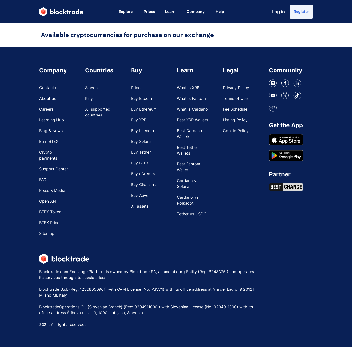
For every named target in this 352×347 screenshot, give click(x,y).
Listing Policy (235, 119)
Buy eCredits (143, 173)
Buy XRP (138, 119)
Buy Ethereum (144, 109)
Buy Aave (139, 195)
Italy (89, 98)
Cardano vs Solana (187, 183)
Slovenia (93, 87)
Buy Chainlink (143, 184)
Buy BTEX (140, 163)
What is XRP (188, 87)
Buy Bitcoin (141, 98)
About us (47, 98)
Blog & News (51, 130)
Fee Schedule (235, 109)
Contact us (49, 87)
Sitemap (46, 233)
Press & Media (52, 190)
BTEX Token (50, 211)
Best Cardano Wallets (189, 133)
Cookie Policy (236, 130)
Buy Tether (141, 152)
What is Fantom (191, 98)
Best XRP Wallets (192, 119)
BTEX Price (49, 222)
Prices (136, 87)
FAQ (42, 179)
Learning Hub (51, 119)
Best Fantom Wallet (188, 167)
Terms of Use (235, 98)
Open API (47, 201)
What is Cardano (192, 109)
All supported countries (97, 112)
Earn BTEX (48, 141)
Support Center (53, 168)
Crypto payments (48, 155)
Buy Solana (141, 141)
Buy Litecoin (142, 130)
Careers (46, 109)
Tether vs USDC (192, 213)
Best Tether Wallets (187, 150)
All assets (140, 206)
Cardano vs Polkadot (187, 200)
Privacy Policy (236, 87)
